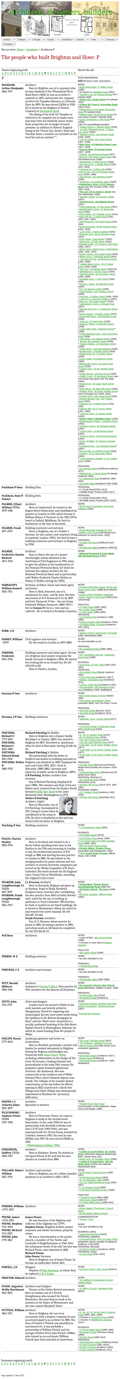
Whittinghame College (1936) (43, 1145)
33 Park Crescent (87, 1347)
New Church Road (103, 937)
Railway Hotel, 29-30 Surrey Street (96, 114)
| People (36, 39)
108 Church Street (88, 1200)
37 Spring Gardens (88, 1249)
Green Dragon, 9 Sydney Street (94, 314)
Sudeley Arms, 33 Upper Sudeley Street (98, 391)
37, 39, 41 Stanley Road (91, 735)
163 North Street (87, 710)
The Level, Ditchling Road (91, 1040)
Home (20, 49)
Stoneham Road (99, 1317)
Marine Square (86, 1045)
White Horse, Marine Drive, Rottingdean (98, 249)
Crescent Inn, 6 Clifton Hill (92, 169)
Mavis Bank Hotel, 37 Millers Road (96, 87)
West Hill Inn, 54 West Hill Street (95, 389)
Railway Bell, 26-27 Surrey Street (95, 409)
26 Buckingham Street (90, 1342)
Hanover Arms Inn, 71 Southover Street (98, 309)
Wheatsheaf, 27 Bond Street (93, 162)
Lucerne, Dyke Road (89, 685)
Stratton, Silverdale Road (91, 680)
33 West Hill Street (88, 542)
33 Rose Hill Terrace (89, 797)
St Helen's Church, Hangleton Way (96, 1288)
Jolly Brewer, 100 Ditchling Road (95, 177)
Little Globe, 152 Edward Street (94, 339)
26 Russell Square (88, 1060)
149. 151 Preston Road (90, 740)
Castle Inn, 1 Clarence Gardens (94, 299)
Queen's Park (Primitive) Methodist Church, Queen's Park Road (95, 595)
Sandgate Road (100, 92)
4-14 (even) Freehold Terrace (93, 1190)
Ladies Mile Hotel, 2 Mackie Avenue (96, 329)
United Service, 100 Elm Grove (94, 374)
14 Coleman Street (88, 468)
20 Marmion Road (106, 726)
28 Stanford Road (87, 998)
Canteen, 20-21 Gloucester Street (95, 453)
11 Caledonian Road (89, 478)
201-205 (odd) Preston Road (93, 846)
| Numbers (66, 39)
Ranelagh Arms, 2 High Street (93, 279)
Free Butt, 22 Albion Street (92, 296)
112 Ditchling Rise (88, 617)
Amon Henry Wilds (55, 1055)
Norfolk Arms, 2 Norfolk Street (93, 351)
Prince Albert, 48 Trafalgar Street (95, 214)
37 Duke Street (86, 607)
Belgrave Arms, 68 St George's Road (97, 234)
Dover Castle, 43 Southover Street (95, 359)
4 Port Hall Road (87, 677)
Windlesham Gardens (101, 1320)
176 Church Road (87, 726)
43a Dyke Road (86, 713)
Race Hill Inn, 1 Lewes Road (93, 217)
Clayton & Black (48, 986)
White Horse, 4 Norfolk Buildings (95, 349)
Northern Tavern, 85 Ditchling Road (96, 284)
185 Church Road (87, 952)
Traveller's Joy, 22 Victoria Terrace (95, 94)
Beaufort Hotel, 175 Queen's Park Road (98, 244)
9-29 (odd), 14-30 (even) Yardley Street (98, 745)
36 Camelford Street (89, 780)
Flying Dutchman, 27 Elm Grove (94, 207)
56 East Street (86, 1337)
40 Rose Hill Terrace (89, 785)
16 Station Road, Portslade (92, 624)
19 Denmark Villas (88, 979)
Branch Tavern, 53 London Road (95, 254)
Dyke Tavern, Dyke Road (91, 239)
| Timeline (7, 44)
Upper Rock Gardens (89, 1234)
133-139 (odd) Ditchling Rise (93, 742)
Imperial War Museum (89, 1013)
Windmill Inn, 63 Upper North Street (96, 384)
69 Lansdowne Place (89, 649)
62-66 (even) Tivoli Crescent (93, 1172)
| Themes (110, 39)
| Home (6, 39)
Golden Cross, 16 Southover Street (96, 376)
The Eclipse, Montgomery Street (94, 700)
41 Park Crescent (87, 1344)
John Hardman (50, 1270)
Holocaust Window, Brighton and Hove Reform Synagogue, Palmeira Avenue (97, 1004)
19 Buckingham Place (89, 772)
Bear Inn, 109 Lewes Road (92, 301)
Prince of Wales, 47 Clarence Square (97, 441)
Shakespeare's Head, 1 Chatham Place (98, 421)
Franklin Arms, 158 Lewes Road (94, 396)
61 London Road (87, 609)
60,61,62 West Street (107, 1239)
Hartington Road (49, 111)
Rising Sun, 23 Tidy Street (92, 241)
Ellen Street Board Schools (92, 695)
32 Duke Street (86, 765)
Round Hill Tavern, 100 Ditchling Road (97, 316)
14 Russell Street (87, 1239)
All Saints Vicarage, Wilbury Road (95, 894)
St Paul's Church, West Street (93, 1269)
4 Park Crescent (87, 1349)
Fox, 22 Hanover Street (90, 289)
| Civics (50, 39)
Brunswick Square (88, 1055)
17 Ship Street (86, 612)
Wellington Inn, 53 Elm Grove (93, 271)
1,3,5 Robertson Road (90, 827)
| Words (80, 39)
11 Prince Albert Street (90, 1202)
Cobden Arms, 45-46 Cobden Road (96, 369)
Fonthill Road (88, 729)
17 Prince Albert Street (90, 1330)
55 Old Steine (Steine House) (93, 1213)
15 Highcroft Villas (88, 547)
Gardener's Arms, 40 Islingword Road (97, 426)
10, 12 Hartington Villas (90, 1180)
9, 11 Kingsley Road (89, 1187)
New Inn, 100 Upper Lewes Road (95, 157)
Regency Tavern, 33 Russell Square (96, 324)
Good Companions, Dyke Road (94, 119)
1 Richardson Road (88, 966)
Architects (32, 49)
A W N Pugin (46, 1273)
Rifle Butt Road (46, 791)
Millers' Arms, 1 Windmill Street (94, 256)
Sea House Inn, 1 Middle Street (94, 164)
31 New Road (85, 1254)
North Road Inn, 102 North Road (95, 222)
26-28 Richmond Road (90, 1177)
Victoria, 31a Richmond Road (93, 154)
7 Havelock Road (87, 1197)
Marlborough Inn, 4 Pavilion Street (95, 354)
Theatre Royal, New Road (91, 1104)
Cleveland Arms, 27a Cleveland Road (97, 446)
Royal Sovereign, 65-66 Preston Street (98, 226)
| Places (21, 39)
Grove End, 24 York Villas (91, 665)
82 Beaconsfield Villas (90, 622)
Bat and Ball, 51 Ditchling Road (94, 451)
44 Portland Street (88, 835)
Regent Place (85, 1058)
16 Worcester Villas (88, 995)
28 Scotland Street (88, 672)
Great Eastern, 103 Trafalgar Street (96, 291)
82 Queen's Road (87, 1332)
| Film (93, 39)
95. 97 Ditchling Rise (89, 737)
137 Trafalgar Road (88, 792)
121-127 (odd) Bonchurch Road (94, 1182)
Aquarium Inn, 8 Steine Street (93, 404)
